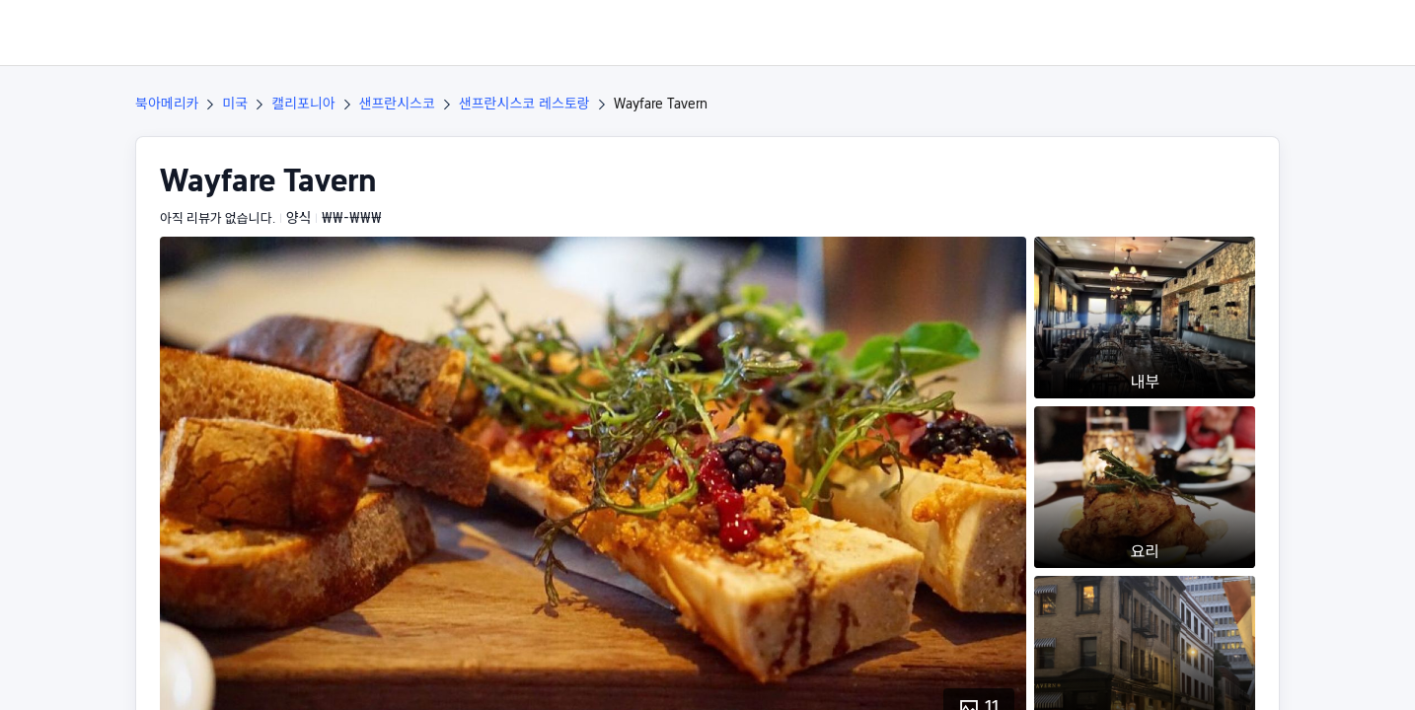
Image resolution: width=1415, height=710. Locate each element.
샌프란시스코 (397, 103)
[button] (1281, 32)
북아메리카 (166, 103)
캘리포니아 (303, 103)
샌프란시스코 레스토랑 (524, 103)
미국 (235, 103)
